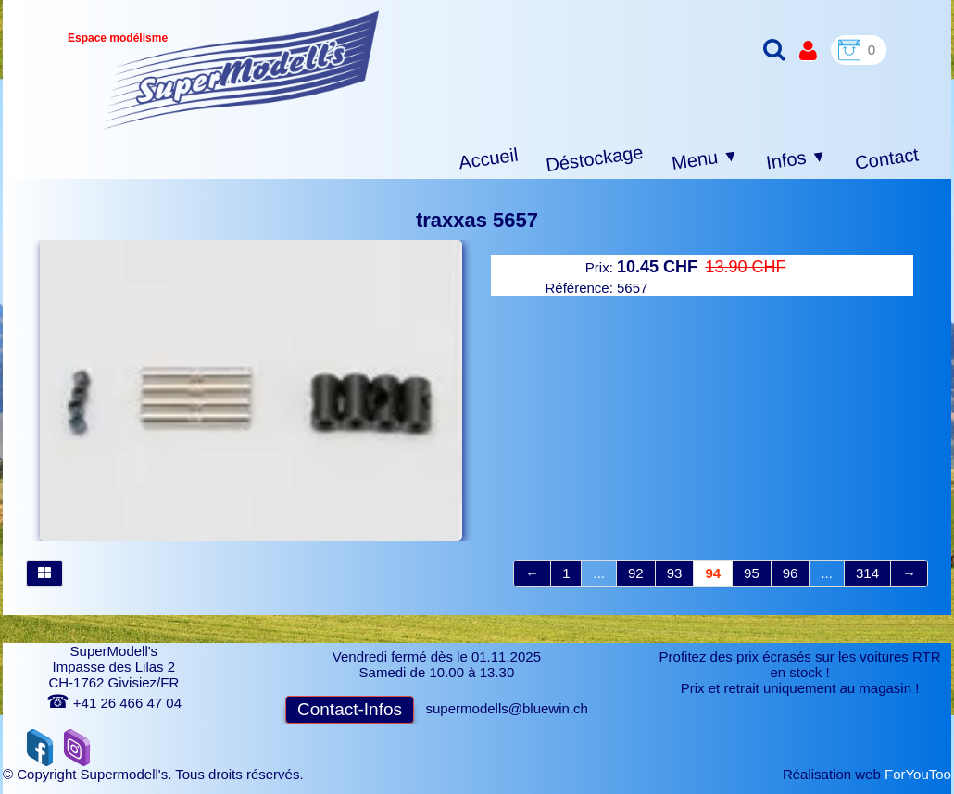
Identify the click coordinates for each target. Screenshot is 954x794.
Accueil (489, 159)
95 (751, 573)
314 (867, 573)
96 (790, 573)
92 (636, 573)
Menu (705, 159)
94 (713, 573)
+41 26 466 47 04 (114, 703)
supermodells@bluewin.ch (507, 708)
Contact (887, 158)
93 (675, 573)
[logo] (241, 70)
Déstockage (595, 158)
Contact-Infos (349, 709)
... (599, 573)
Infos (796, 159)
